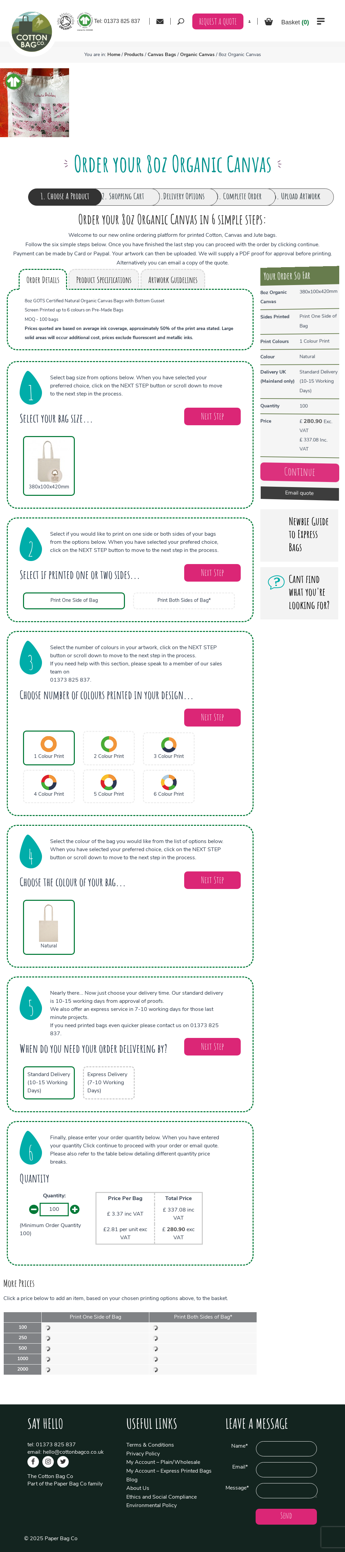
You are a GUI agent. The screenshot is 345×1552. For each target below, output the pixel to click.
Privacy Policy (143, 1454)
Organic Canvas (197, 54)
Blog (131, 1480)
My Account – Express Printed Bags (169, 1471)
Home (113, 54)
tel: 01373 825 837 (51, 1445)
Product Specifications (103, 280)
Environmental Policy (151, 1505)
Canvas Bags (162, 54)
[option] (34, 102)
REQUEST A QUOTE (218, 22)
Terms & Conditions (150, 1445)
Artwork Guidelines (172, 280)
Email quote (298, 498)
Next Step (212, 417)
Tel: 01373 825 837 (117, 21)
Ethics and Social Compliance (161, 1497)
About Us (137, 1488)
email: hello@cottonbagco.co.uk (65, 1452)
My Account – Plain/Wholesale (163, 1462)
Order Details (42, 280)
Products (134, 54)
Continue (298, 476)
